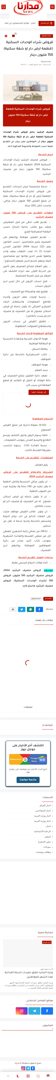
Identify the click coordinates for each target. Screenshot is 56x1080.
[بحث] (3, 7)
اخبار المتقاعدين (43, 810)
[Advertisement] (28, 892)
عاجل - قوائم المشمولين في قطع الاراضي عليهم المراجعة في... (19, 23)
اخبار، (48, 826)
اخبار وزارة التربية (42, 815)
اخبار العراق (46, 36)
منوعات (47, 847)
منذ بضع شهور (45, 969)
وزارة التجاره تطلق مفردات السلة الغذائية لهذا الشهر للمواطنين (29, 975)
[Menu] (28, 1076)
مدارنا (17, 1063)
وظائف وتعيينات (43, 852)
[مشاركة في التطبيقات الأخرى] (13, 609)
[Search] (38, 1076)
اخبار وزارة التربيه (42, 821)
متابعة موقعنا (28, 780)
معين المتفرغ (44, 841)
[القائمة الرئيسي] (52, 7)
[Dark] (18, 1076)
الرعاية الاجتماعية (42, 831)
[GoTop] (8, 1076)
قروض (48, 836)
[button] (39, 609)
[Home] (48, 1076)
